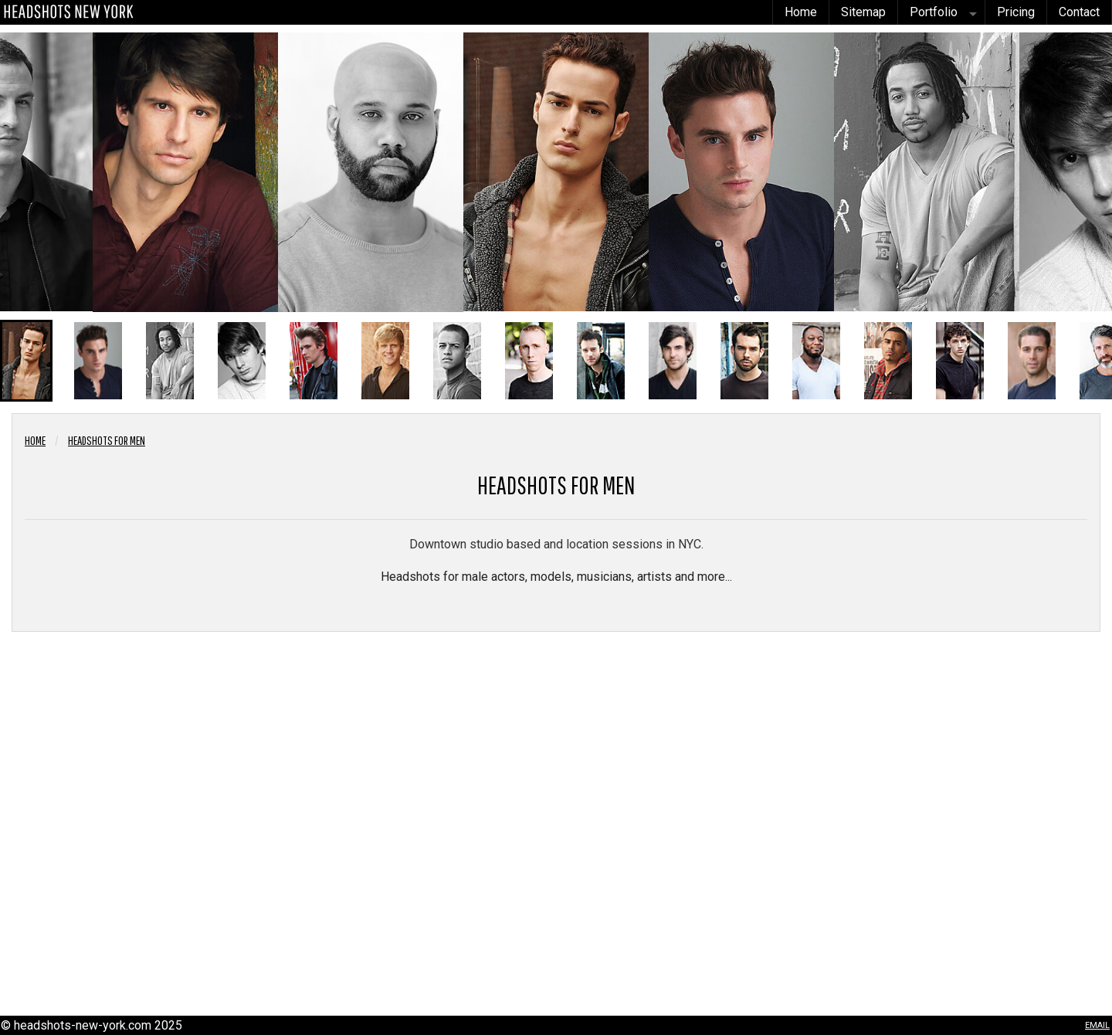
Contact (1079, 12)
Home (801, 12)
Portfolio (934, 12)
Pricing (1016, 12)
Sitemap (863, 12)
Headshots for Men (106, 440)
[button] (26, 361)
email (1097, 1023)
